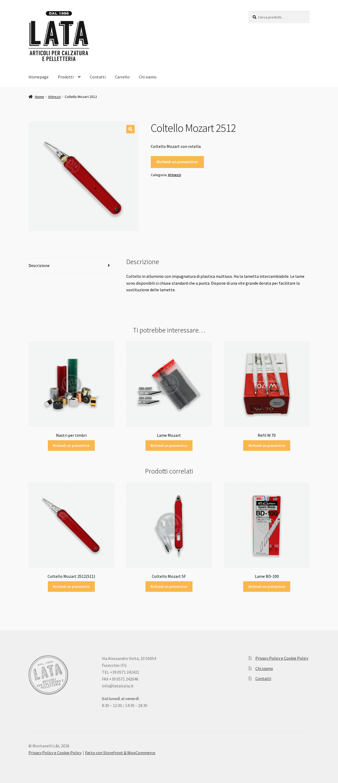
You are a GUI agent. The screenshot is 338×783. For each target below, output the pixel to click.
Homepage (39, 76)
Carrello (122, 76)
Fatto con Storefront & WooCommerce (120, 752)
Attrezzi (54, 96)
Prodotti (66, 76)
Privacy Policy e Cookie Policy (281, 658)
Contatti (98, 76)
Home (39, 96)
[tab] (71, 266)
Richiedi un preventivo (177, 161)
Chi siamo (148, 76)
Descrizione (39, 265)
